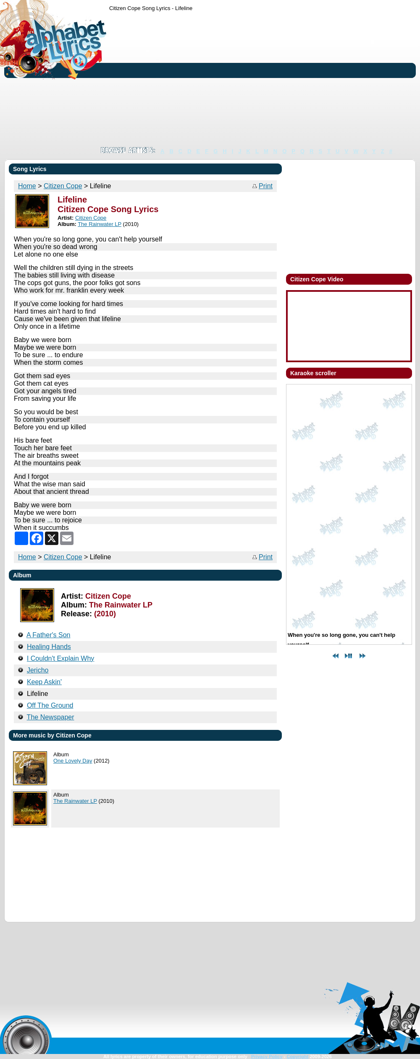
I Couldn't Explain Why (60, 658)
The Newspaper (50, 717)
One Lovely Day (72, 761)
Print (266, 185)
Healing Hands (49, 646)
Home (27, 185)
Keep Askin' (44, 681)
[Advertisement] (218, 79)
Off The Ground (50, 705)
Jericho (38, 670)
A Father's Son (48, 635)
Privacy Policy (267, 1056)
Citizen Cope (63, 185)
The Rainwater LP (99, 224)
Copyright (297, 1056)
